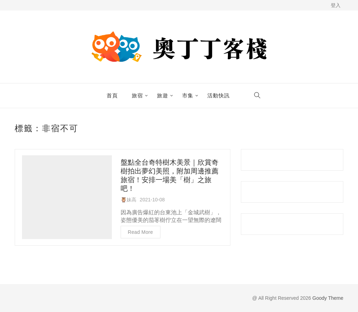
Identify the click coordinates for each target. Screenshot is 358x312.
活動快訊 (218, 95)
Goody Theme (327, 298)
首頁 (112, 95)
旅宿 (137, 95)
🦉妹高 (128, 199)
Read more (140, 232)
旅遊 (162, 95)
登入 (336, 5)
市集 (187, 95)
